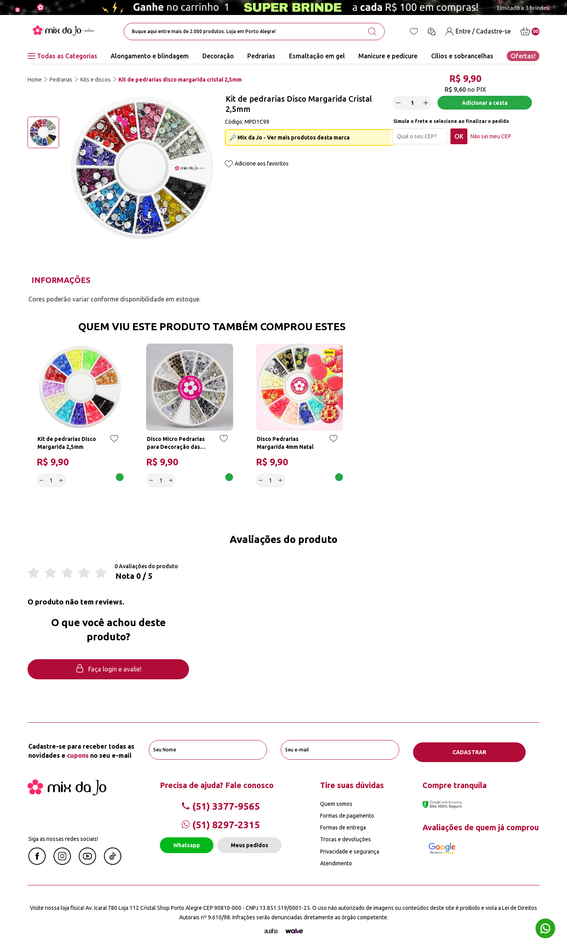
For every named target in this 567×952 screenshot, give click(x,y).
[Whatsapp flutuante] (545, 929)
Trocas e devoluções (345, 838)
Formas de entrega (343, 826)
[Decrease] (401, 105)
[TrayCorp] (294, 929)
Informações (61, 280)
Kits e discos (95, 79)
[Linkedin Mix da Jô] (112, 861)
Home (35, 79)
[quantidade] (414, 105)
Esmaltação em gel (317, 56)
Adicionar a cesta (485, 105)
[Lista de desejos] (414, 31)
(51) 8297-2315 (221, 823)
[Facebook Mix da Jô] (37, 861)
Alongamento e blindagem (150, 56)
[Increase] (428, 105)
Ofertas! (523, 56)
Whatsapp (186, 844)
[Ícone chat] (431, 31)
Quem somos (336, 802)
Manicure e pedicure (387, 56)
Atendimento (336, 862)
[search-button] (372, 31)
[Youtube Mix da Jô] (87, 861)
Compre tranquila (454, 783)
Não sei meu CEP (493, 139)
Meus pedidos (249, 844)
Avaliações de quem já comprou (480, 825)
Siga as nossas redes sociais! (63, 837)
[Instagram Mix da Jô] (62, 861)
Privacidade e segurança (349, 850)
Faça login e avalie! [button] (108, 670)
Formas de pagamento (347, 814)
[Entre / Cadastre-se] (478, 31)
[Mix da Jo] (67, 791)
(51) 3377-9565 (221, 805)
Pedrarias (261, 56)
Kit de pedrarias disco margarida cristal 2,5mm (180, 79)
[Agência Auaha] (271, 929)
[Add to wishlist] (229, 164)
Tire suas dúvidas (352, 783)
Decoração (218, 56)
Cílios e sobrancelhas (462, 56)
